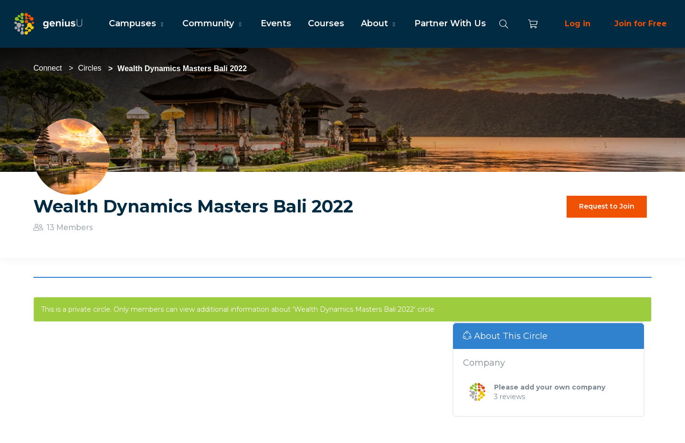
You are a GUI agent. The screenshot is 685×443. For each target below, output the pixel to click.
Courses (326, 23)
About (379, 23)
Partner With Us (450, 23)
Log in (577, 23)
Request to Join (606, 206)
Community (212, 23)
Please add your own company (549, 387)
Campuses (137, 23)
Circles (89, 68)
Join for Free (640, 23)
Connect (47, 68)
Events (276, 23)
